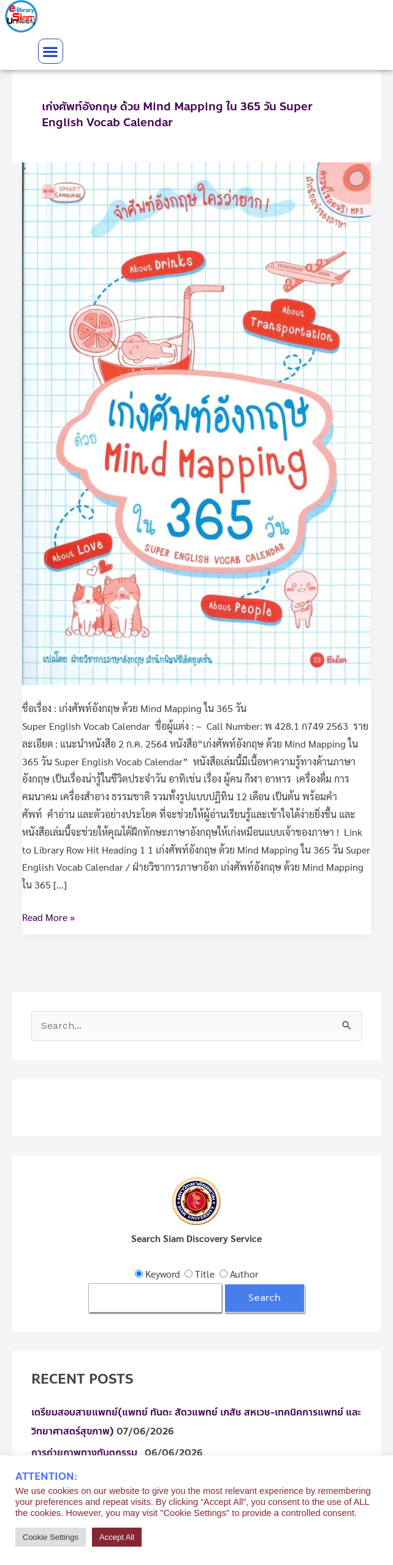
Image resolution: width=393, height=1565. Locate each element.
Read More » (48, 916)
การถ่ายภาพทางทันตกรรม (86, 1453)
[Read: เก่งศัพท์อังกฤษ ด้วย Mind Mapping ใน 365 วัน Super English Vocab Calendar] (196, 422)
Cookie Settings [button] (50, 1537)
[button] (50, 51)
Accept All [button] (116, 1537)
